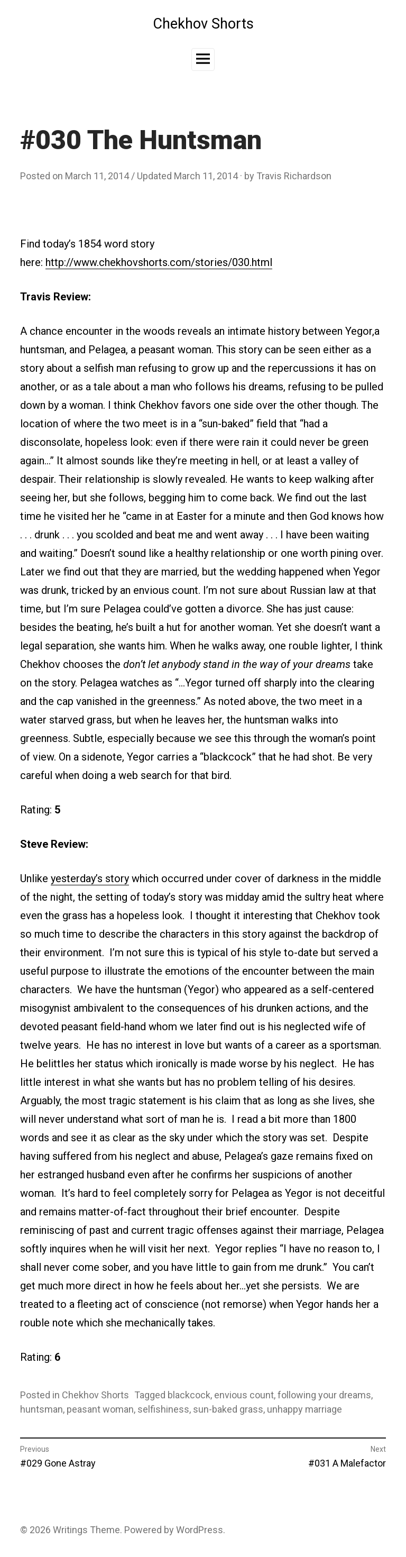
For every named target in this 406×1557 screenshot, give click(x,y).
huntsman (41, 1409)
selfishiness (163, 1409)
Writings (70, 1529)
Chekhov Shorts (203, 23)
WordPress (199, 1529)
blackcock (189, 1394)
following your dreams (324, 1394)
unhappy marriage (304, 1409)
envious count (244, 1394)
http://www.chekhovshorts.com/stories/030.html (158, 262)
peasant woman (100, 1409)
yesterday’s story (90, 878)
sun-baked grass (228, 1409)
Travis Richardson (293, 175)
